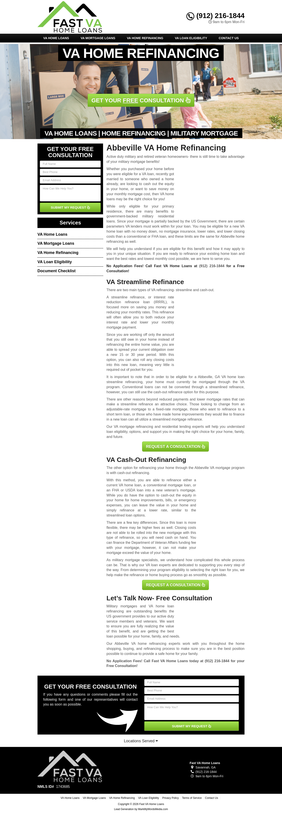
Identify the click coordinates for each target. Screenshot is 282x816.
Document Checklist (56, 271)
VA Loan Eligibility (191, 38)
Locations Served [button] (141, 741)
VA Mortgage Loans (98, 38)
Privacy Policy (170, 797)
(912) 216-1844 (215, 16)
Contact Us (229, 38)
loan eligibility (116, 432)
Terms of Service (192, 797)
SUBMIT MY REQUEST (70, 207)
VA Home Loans (56, 38)
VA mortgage (220, 468)
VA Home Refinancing (145, 38)
